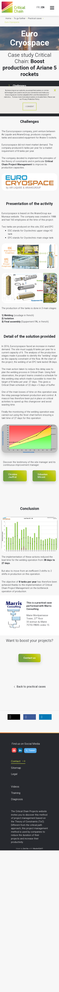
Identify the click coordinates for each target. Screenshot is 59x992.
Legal (14, 774)
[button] (14, 717)
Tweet (32, 750)
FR (38, 7)
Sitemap (16, 768)
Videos (15, 787)
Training (15, 793)
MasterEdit (37, 848)
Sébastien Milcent (43, 476)
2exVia (25, 848)
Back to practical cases (31, 687)
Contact (15, 761)
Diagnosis (17, 799)
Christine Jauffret (12, 476)
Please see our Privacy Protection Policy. (37, 98)
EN (42, 7)
